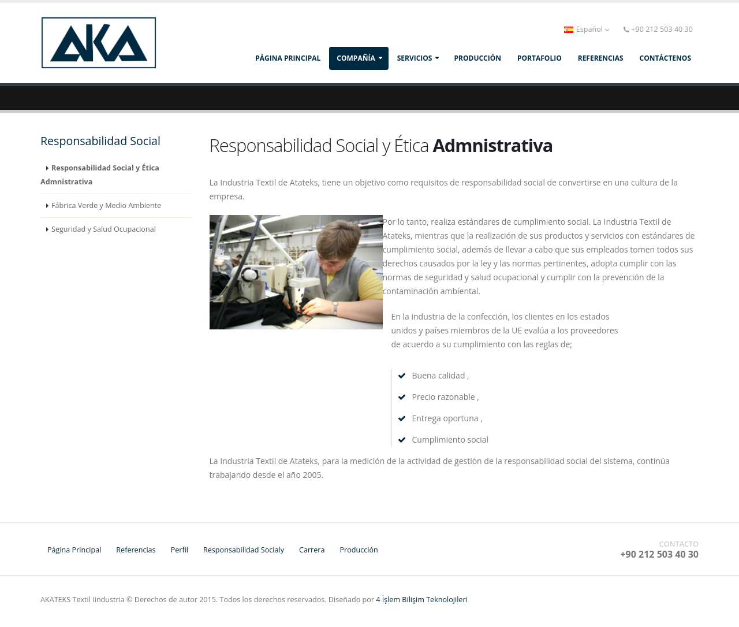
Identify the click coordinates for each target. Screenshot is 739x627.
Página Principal (287, 58)
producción (477, 58)
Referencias (135, 550)
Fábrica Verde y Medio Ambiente (106, 205)
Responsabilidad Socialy (243, 550)
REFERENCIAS (601, 58)
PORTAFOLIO (539, 58)
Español (587, 29)
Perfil (179, 550)
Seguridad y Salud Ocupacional (103, 229)
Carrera (311, 550)
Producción (358, 550)
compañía (356, 58)
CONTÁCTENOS (665, 58)
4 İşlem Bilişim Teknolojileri (422, 599)
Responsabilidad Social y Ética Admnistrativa (99, 175)
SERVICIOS (414, 58)
